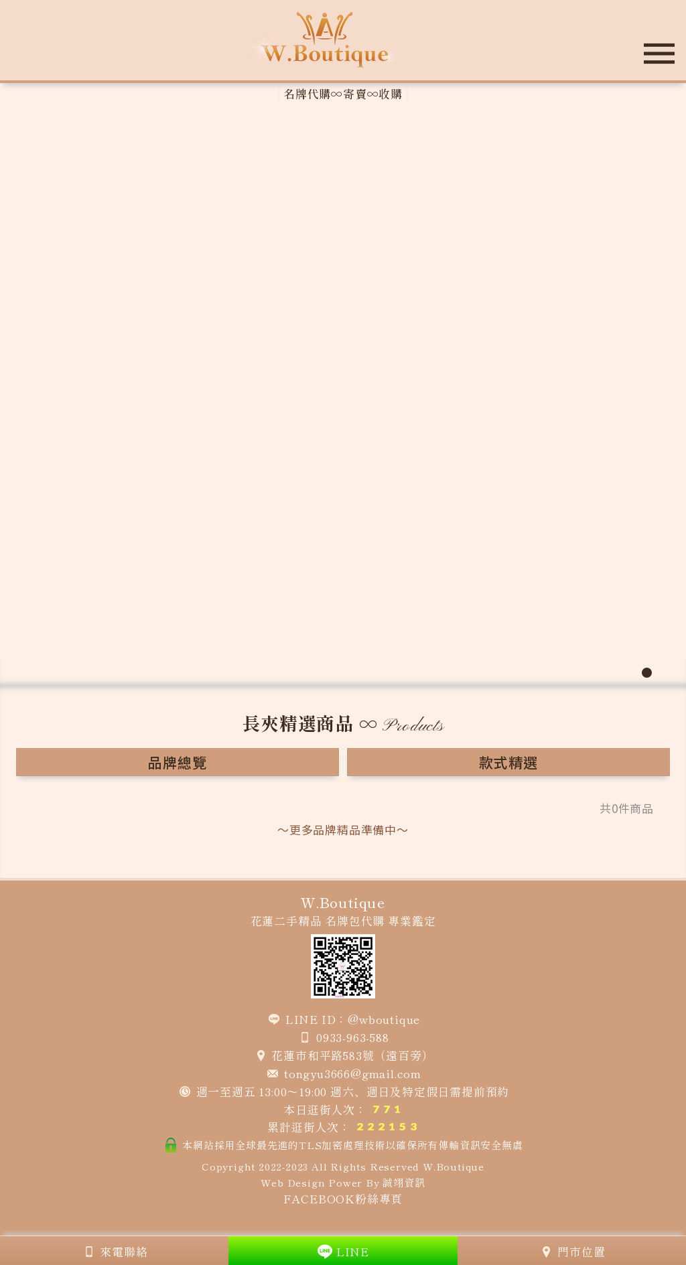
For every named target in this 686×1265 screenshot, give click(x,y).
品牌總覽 (177, 762)
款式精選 (508, 762)
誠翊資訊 (404, 1182)
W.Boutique (453, 1166)
